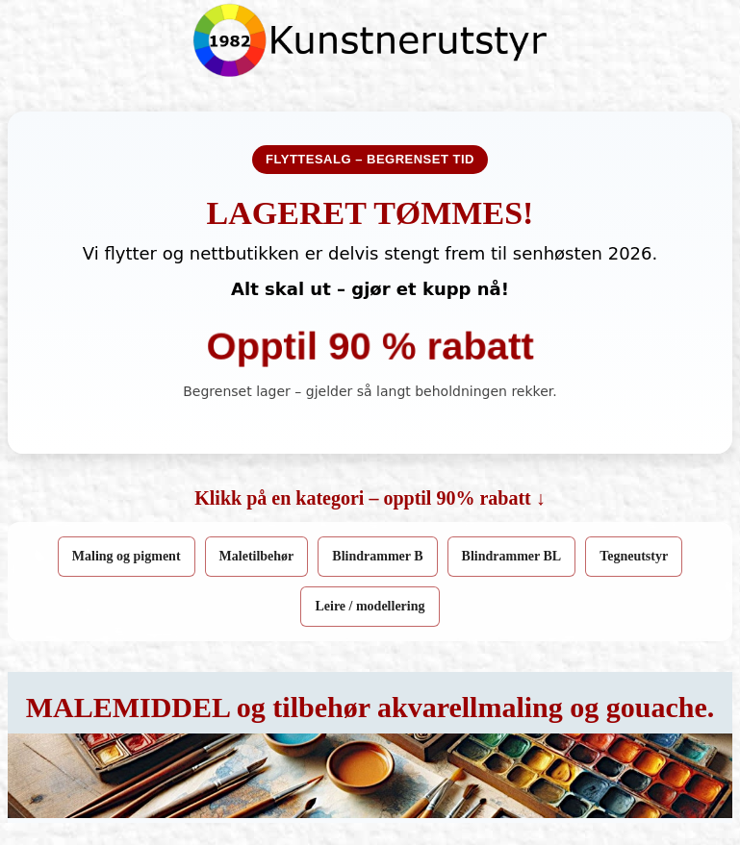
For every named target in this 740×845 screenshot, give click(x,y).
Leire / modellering (369, 606)
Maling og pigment (126, 556)
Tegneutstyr (634, 556)
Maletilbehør (256, 556)
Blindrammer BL (512, 556)
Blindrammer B (377, 556)
